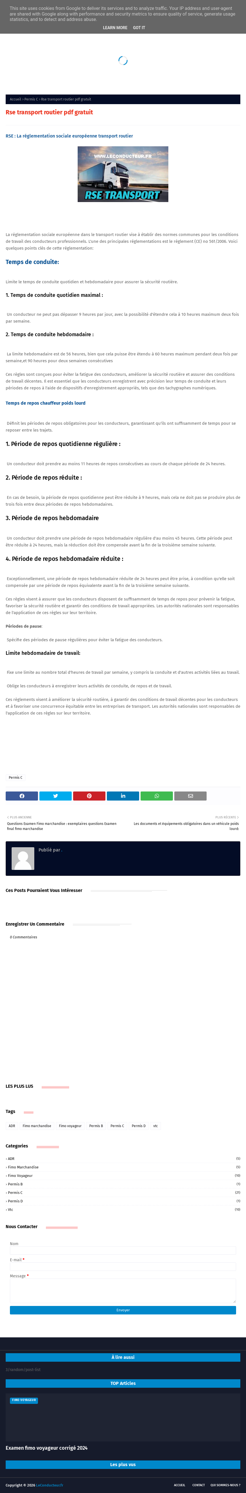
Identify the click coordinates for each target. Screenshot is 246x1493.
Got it (139, 27)
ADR (12, 1126)
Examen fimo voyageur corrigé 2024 (47, 1448)
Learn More (115, 27)
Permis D (139, 1126)
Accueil (15, 99)
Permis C (31, 99)
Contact (198, 1485)
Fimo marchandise (37, 1126)
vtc (155, 1126)
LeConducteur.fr (49, 1485)
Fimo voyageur (70, 1126)
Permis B (96, 1126)
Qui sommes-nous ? (225, 1485)
